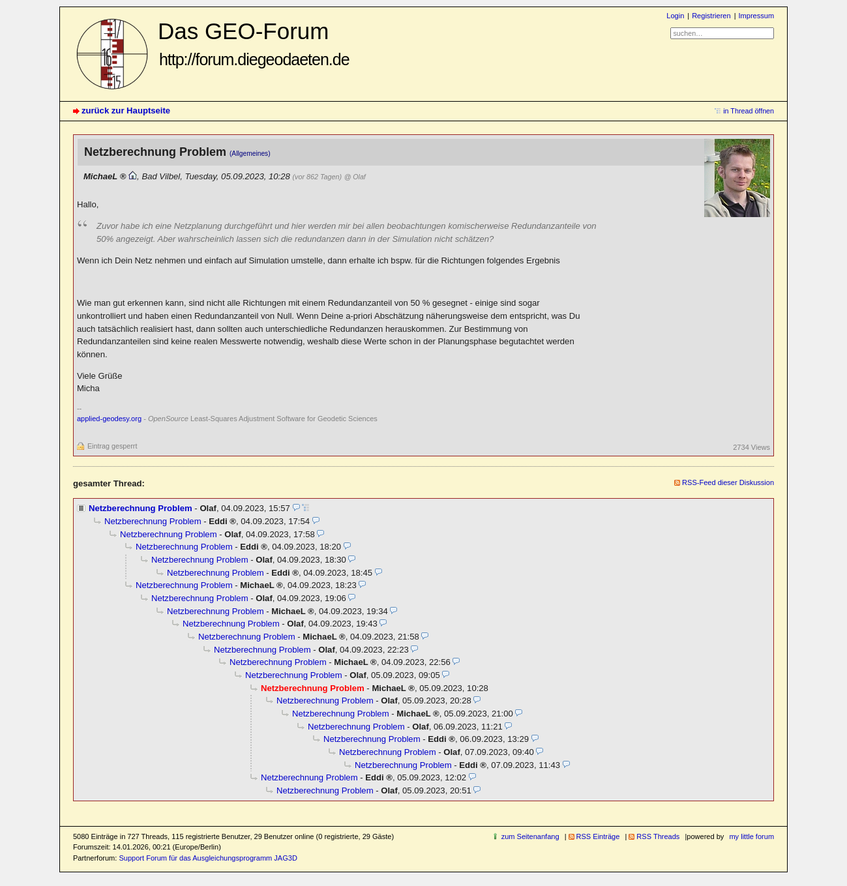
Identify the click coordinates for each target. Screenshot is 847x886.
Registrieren (711, 16)
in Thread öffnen (748, 111)
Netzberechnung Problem (140, 508)
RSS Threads (657, 836)
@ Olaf (355, 177)
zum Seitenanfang (530, 836)
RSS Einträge (598, 836)
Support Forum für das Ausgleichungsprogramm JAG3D (208, 858)
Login (675, 16)
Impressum (757, 16)
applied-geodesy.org (109, 418)
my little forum (751, 836)
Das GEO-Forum (253, 43)
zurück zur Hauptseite (126, 110)
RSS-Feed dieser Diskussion (728, 482)
